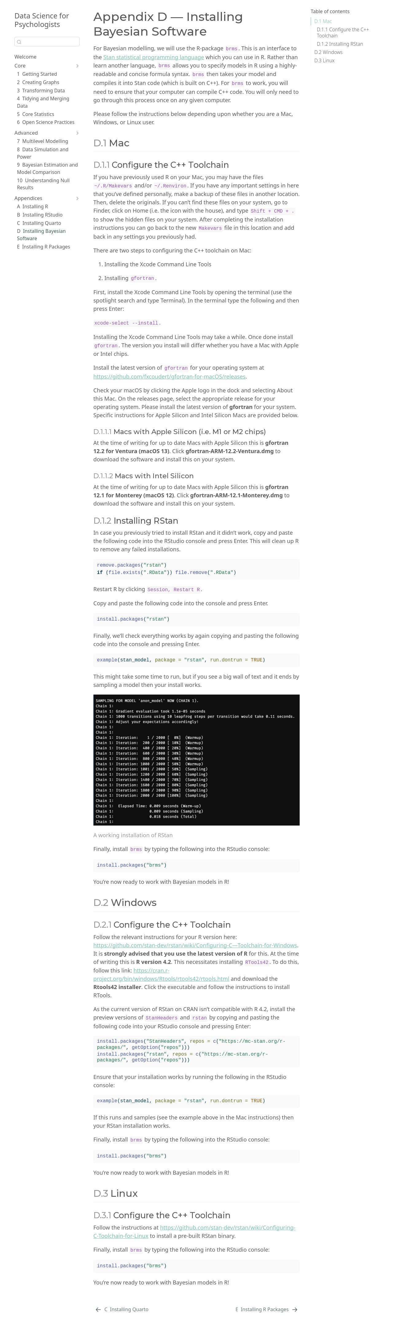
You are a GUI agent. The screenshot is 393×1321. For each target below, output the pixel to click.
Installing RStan (340, 43)
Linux (324, 60)
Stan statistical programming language (153, 57)
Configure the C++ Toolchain (343, 32)
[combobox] (47, 41)
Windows (328, 52)
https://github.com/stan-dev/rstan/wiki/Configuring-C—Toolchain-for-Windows (195, 945)
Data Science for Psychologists (41, 20)
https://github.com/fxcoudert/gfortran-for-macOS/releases (169, 376)
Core (20, 65)
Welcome (25, 56)
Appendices (28, 198)
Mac (323, 21)
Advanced (26, 132)
